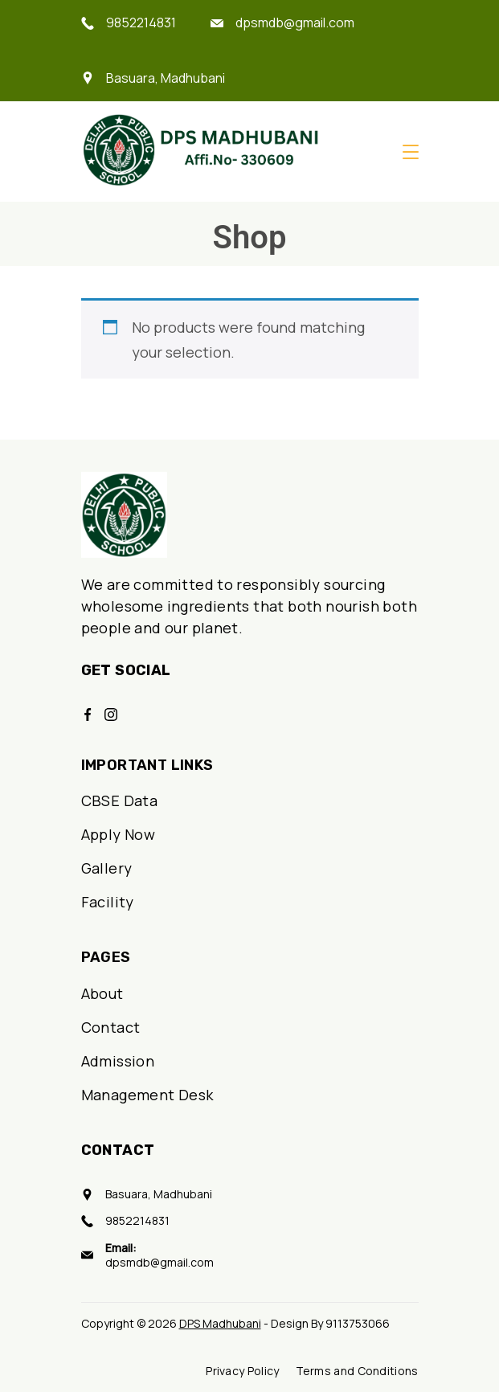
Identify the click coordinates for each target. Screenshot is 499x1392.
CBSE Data (119, 800)
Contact (111, 1027)
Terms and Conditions (357, 1371)
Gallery (107, 868)
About (102, 993)
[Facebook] (87, 714)
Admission (118, 1061)
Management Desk (147, 1094)
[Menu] (411, 152)
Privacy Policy (242, 1371)
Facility (107, 901)
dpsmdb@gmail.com (294, 22)
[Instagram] (110, 714)
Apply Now (118, 834)
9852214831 (141, 22)
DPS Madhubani (220, 1323)
